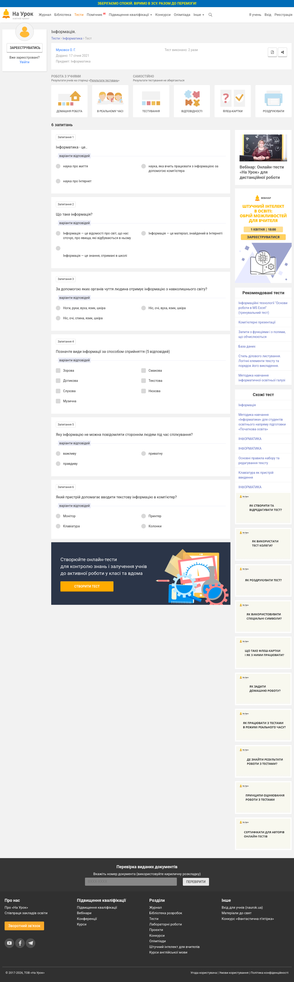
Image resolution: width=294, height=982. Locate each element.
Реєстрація (283, 15)
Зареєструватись (25, 48)
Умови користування (234, 972)
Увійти (24, 62)
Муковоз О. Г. (66, 50)
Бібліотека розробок (165, 913)
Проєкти (156, 930)
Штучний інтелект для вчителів (174, 947)
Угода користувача (204, 972)
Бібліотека (62, 15)
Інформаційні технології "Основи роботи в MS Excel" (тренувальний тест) (262, 307)
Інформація (247, 405)
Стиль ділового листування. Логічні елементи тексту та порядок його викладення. (259, 361)
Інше (198, 15)
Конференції (87, 919)
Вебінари (84, 913)
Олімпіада (182, 15)
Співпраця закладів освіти (26, 913)
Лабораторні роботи (165, 924)
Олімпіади (157, 941)
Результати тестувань (104, 80)
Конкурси (163, 15)
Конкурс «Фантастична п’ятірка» (248, 919)
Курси (81, 924)
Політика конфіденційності (269, 972)
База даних (246, 346)
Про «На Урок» (16, 907)
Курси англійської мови (168, 952)
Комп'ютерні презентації (256, 322)
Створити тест (87, 586)
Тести (79, 15)
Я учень (255, 15)
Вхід (268, 15)
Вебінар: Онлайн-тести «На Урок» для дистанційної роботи (262, 172)
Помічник (96, 14)
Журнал (45, 15)
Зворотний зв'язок (24, 926)
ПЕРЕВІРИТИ (196, 882)
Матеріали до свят (237, 913)
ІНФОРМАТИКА (249, 439)
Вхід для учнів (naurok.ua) (242, 907)
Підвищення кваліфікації (130, 15)
